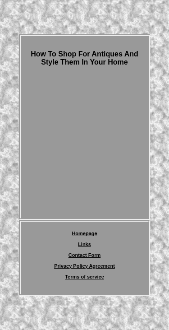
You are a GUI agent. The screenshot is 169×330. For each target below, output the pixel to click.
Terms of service (84, 276)
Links (84, 244)
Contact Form (85, 255)
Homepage (84, 233)
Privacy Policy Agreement (84, 266)
